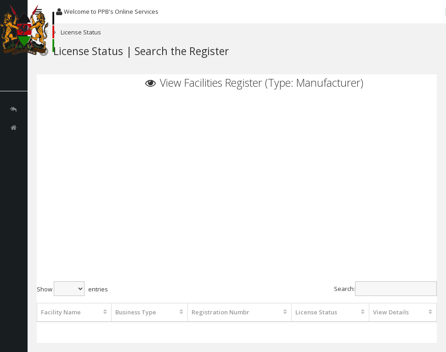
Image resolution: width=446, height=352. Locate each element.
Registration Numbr (220, 312)
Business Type (135, 312)
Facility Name (61, 312)
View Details (391, 312)
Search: (385, 288)
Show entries (72, 288)
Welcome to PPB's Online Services (107, 11)
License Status (316, 312)
